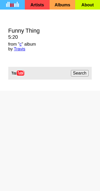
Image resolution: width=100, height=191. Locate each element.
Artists (37, 5)
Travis (19, 49)
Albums (62, 5)
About (87, 5)
